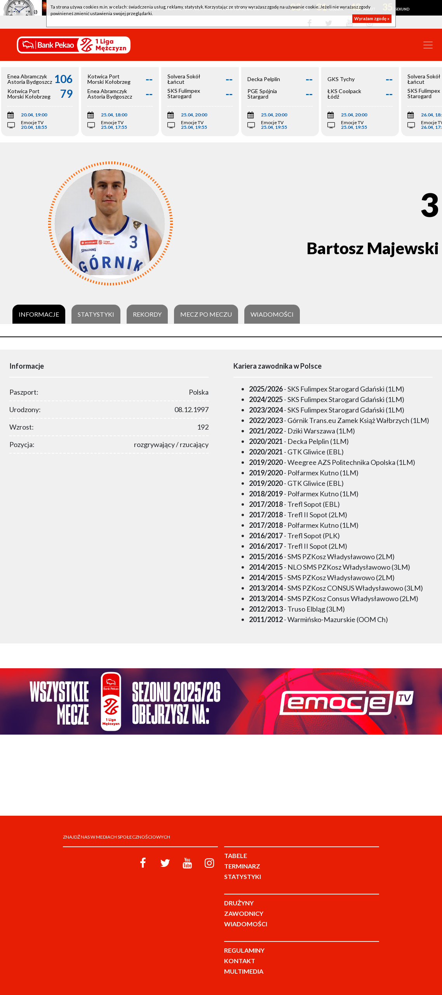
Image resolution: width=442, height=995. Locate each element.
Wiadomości (272, 314)
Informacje (39, 314)
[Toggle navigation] (428, 45)
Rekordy (147, 314)
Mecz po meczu (206, 314)
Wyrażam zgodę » (372, 18)
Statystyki (96, 314)
